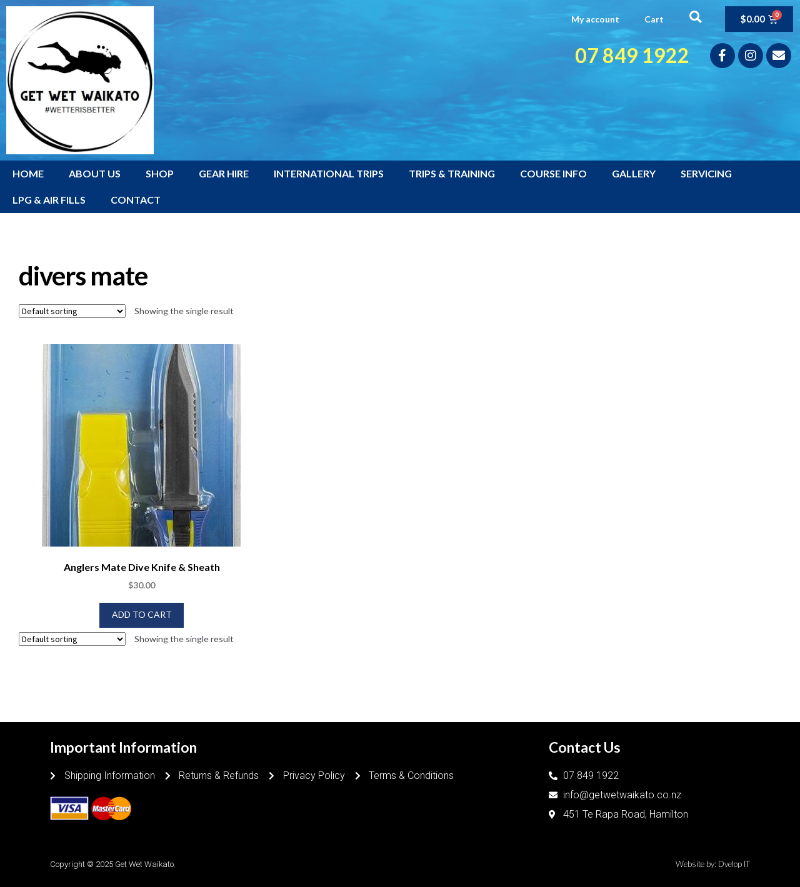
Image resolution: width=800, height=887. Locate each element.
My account (595, 19)
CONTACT (136, 200)
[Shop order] (72, 311)
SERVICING (706, 173)
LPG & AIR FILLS (49, 200)
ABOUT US (95, 173)
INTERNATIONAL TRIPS (329, 173)
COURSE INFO (553, 173)
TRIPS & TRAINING (452, 173)
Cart (654, 19)
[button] (695, 16)
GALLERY (634, 173)
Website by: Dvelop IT (713, 864)
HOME (28, 173)
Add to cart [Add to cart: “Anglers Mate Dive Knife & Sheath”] (142, 614)
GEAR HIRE (224, 173)
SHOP (160, 173)
